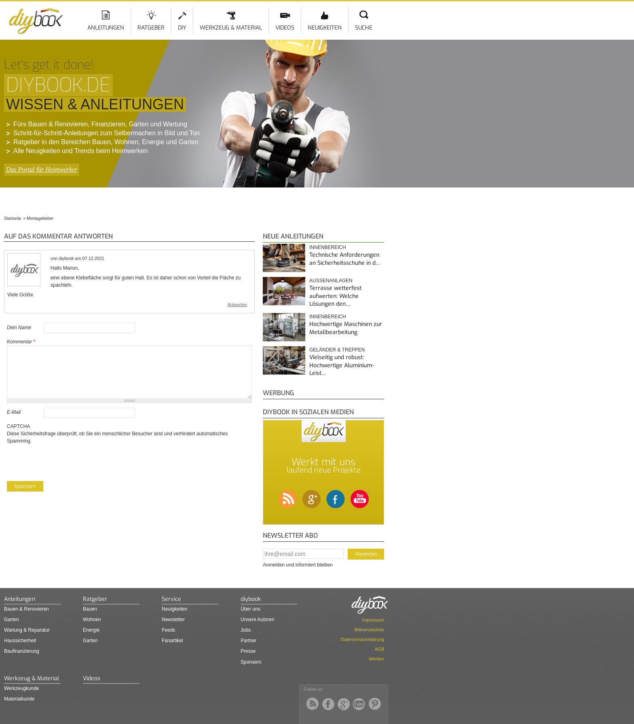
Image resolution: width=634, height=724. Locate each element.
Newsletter (173, 619)
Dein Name (19, 327)
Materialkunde (19, 699)
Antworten (237, 304)
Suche (363, 28)
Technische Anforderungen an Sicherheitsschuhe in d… (344, 259)
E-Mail (14, 412)
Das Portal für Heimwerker (41, 169)
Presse (248, 651)
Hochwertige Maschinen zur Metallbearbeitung (345, 328)
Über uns (250, 609)
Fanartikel (172, 640)
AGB (379, 649)
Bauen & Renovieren (26, 609)
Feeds (168, 630)
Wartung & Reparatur (27, 630)
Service (171, 599)
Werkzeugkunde (21, 688)
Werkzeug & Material (231, 28)
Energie (91, 630)
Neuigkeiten (325, 28)
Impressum (373, 620)
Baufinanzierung (21, 651)
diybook (251, 599)
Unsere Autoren (257, 619)
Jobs (246, 630)
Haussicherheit (20, 640)
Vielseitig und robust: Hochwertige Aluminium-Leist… (341, 365)
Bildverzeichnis (369, 629)
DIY (182, 28)
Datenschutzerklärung (362, 639)
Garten (11, 619)
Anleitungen (105, 28)
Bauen (90, 609)
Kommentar (21, 342)
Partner (248, 640)
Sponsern (251, 662)
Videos (284, 28)
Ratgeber (151, 28)
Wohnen (92, 619)
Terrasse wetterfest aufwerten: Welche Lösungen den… (335, 296)
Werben (376, 658)
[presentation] (68, 460)
